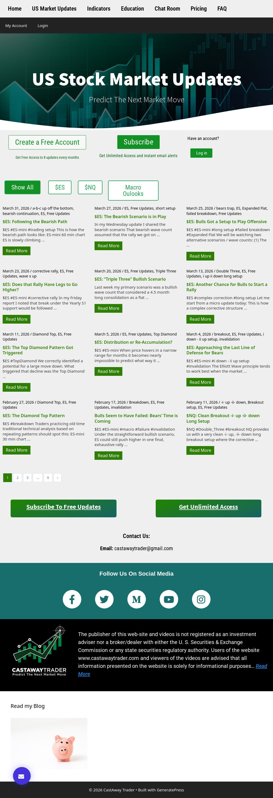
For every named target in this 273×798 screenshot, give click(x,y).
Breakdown (139, 402)
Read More (16, 251)
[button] (22, 776)
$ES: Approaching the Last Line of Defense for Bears (220, 350)
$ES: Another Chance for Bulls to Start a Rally (226, 287)
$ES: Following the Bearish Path (35, 221)
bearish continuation (21, 213)
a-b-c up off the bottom (53, 208)
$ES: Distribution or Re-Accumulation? (133, 342)
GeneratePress (170, 789)
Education (132, 8)
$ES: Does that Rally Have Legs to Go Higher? (40, 287)
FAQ (222, 8)
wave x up (28, 276)
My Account (16, 25)
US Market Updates (54, 8)
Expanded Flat (254, 208)
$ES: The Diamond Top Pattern (34, 415)
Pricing (199, 8)
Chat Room (167, 8)
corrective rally (45, 271)
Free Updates (58, 213)
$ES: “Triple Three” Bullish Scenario (130, 279)
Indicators (98, 8)
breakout (222, 333)
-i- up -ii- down (233, 402)
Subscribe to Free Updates (63, 506)
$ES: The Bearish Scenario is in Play (130, 216)
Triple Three (165, 271)
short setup (165, 208)
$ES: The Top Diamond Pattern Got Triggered (38, 350)
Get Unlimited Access (208, 506)
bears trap (225, 208)
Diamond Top (44, 333)
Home (14, 8)
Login (43, 25)
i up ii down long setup (222, 276)
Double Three (228, 271)
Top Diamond (165, 333)
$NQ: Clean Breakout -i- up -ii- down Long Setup (223, 418)
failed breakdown (201, 213)
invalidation (229, 339)
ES (43, 213)
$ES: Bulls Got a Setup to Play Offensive (226, 221)
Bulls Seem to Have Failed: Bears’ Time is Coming (136, 418)
